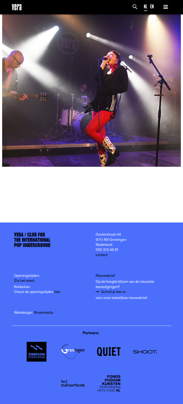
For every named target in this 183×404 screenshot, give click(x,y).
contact (102, 255)
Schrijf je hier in (113, 291)
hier (57, 291)
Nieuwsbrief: (106, 275)
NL (145, 6)
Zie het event (24, 280)
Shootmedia (43, 312)
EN (152, 6)
